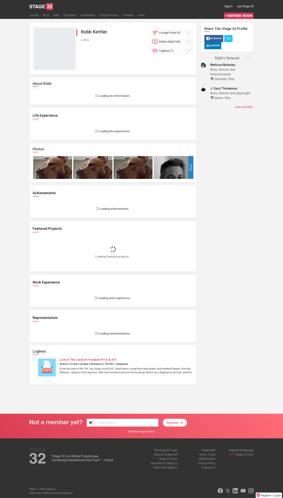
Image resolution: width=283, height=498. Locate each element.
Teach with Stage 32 (165, 467)
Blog (46, 15)
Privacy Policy (206, 463)
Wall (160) (172, 41)
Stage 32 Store (244, 454)
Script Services (109, 15)
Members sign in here (141, 431)
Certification (88, 15)
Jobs (56, 15)
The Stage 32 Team (165, 450)
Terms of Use (207, 454)
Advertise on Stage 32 (164, 463)
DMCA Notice (207, 458)
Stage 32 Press (168, 458)
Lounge (34, 15)
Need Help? (208, 450)
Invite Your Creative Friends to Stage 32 (51, 493)
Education (70, 15)
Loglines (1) (172, 50)
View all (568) (244, 107)
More (191, 167)
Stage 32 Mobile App (241, 450)
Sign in (228, 6)
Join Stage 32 (245, 6)
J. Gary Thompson (223, 88)
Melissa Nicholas (222, 65)
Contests (128, 15)
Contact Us (208, 467)
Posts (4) (172, 32)
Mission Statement (165, 454)
